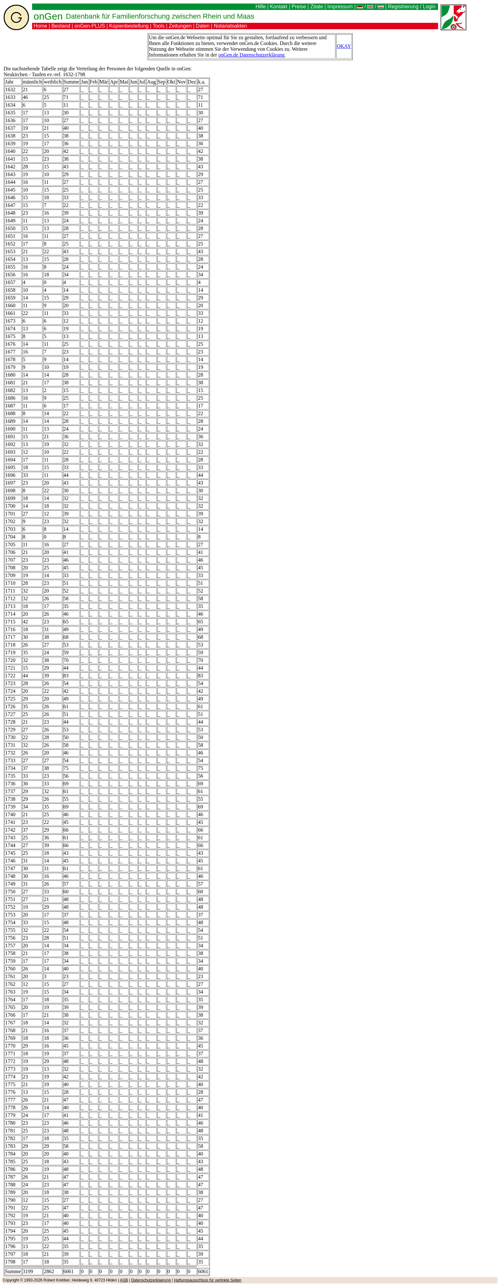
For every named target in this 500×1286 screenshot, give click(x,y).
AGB (124, 1280)
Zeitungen (180, 26)
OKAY (344, 46)
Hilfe (260, 6)
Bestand (60, 26)
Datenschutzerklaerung (151, 1280)
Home (40, 26)
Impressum (340, 6)
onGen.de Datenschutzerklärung (251, 55)
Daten (203, 26)
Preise (299, 6)
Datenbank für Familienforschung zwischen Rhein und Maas (160, 16)
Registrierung (403, 6)
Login (430, 6)
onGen (48, 16)
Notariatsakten (230, 26)
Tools (159, 26)
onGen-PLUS (89, 26)
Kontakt (278, 6)
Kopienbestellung (129, 26)
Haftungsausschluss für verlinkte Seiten (207, 1280)
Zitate (316, 6)
